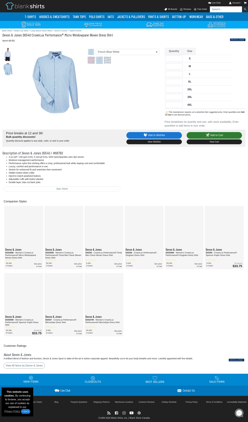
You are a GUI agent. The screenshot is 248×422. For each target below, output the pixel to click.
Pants (158, 17)
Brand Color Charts (34, 402)
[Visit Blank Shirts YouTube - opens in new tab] (132, 412)
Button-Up (179, 17)
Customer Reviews (147, 402)
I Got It (25, 411)
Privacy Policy (12, 411)
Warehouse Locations (124, 402)
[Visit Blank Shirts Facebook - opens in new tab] (117, 412)
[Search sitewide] (226, 9)
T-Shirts (30, 17)
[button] (211, 2)
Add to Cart (214, 135)
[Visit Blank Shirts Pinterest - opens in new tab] (139, 412)
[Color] (128, 52)
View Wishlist (154, 141)
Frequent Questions (79, 402)
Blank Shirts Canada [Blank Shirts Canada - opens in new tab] (140, 418)
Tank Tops (79, 17)
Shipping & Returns (101, 402)
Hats (111, 17)
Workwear (196, 17)
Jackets (131, 17)
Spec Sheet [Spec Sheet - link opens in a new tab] (62, 188)
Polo (97, 17)
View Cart (214, 141)
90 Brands (170, 9)
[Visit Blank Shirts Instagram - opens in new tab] (124, 412)
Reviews (185, 9)
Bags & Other (214, 17)
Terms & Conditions (214, 402)
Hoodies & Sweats (54, 17)
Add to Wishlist (154, 135)
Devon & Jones (12, 35)
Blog (56, 402)
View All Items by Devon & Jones (24, 365)
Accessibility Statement (236, 402)
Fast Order (200, 9)
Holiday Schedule (169, 402)
